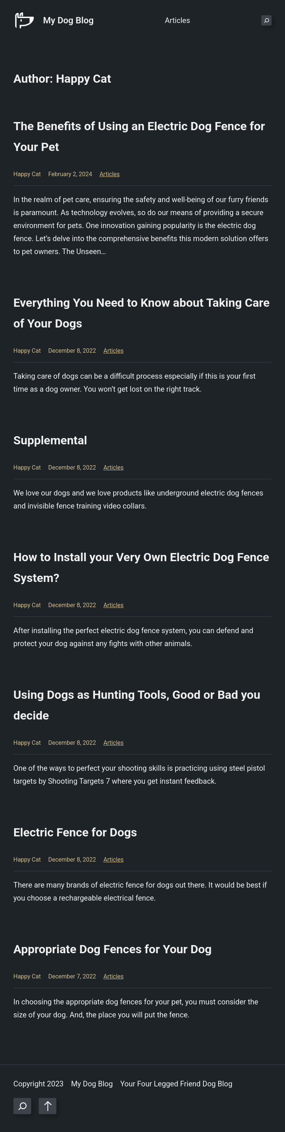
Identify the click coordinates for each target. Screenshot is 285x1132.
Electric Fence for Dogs (75, 832)
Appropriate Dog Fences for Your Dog (112, 949)
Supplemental (50, 440)
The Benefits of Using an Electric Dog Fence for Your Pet (139, 136)
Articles (109, 174)
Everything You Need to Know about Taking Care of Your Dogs (141, 313)
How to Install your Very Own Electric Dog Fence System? (141, 567)
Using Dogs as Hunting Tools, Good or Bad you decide (136, 705)
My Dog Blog (68, 20)
